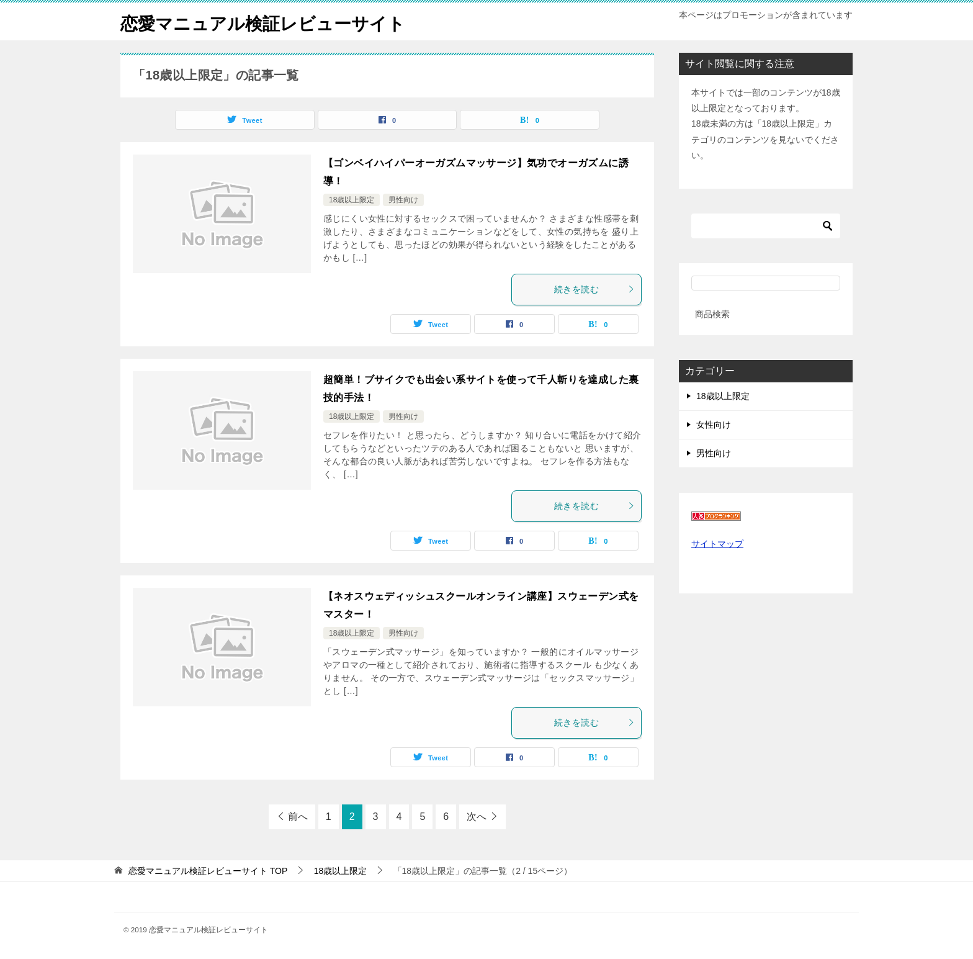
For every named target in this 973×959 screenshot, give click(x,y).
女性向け (713, 425)
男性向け (403, 200)
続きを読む (594, 289)
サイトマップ (717, 544)
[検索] (765, 226)
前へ (298, 816)
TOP (207, 871)
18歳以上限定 (351, 200)
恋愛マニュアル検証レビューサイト (272, 21)
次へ (476, 816)
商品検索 (712, 314)
